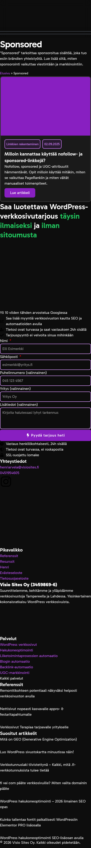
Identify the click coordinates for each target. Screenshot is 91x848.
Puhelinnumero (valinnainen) (23, 372)
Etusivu (5, 73)
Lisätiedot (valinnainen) (19, 404)
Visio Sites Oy (23, 842)
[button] (45, 32)
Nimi (4, 340)
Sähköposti (9, 356)
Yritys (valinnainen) (15, 388)
